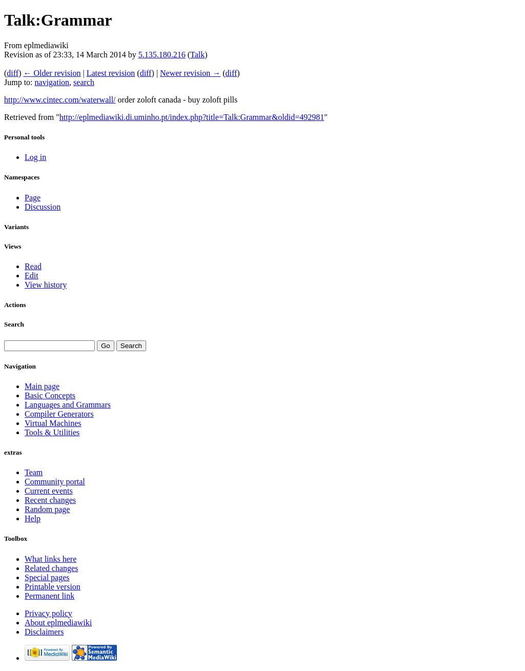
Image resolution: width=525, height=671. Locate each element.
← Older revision (51, 73)
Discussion (42, 206)
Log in (35, 157)
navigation (52, 82)
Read (33, 266)
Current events (49, 490)
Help (33, 518)
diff (12, 73)
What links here (50, 559)
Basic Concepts (50, 395)
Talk (197, 54)
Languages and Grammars (68, 404)
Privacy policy (48, 613)
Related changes (51, 568)
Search (14, 324)
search (83, 82)
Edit (31, 275)
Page (33, 197)
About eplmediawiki (58, 622)
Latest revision (111, 73)
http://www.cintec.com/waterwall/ (60, 99)
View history (46, 284)
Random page (47, 509)
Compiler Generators (59, 414)
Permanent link (49, 596)
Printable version (52, 586)
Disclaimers (44, 631)
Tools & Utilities (52, 432)
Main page (42, 386)
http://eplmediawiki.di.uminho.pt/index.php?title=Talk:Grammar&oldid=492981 (191, 117)
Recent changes (50, 500)
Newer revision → (190, 73)
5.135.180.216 (162, 54)
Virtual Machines (53, 423)
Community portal (55, 481)
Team (34, 472)
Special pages (47, 577)
